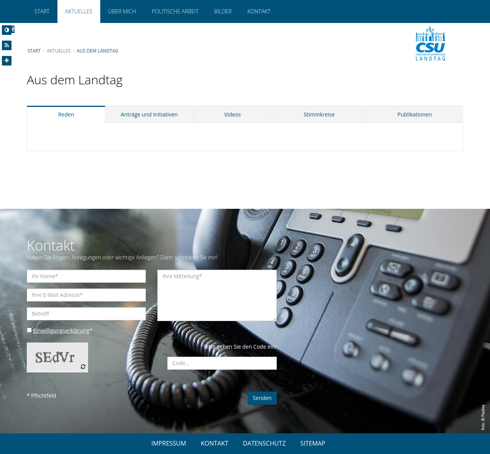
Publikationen (414, 114)
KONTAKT (214, 443)
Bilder (223, 11)
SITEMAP (313, 443)
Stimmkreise (319, 114)
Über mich (122, 11)
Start (41, 11)
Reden (66, 114)
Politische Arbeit (175, 11)
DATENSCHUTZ (264, 443)
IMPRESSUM (168, 443)
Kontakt (258, 11)
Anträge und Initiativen (149, 114)
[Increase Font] (6, 61)
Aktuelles (78, 11)
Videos (232, 114)
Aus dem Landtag (98, 51)
